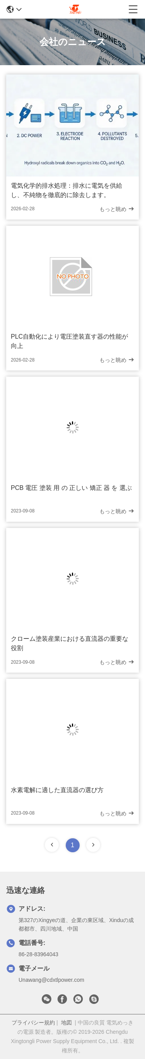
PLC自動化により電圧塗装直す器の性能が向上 (69, 341)
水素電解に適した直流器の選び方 (57, 790)
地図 (66, 1022)
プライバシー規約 (33, 1022)
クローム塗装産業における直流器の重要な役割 (69, 643)
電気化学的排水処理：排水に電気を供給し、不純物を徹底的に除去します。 (66, 190)
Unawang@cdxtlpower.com (51, 980)
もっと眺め (116, 209)
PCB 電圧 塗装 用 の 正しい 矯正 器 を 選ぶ (71, 488)
